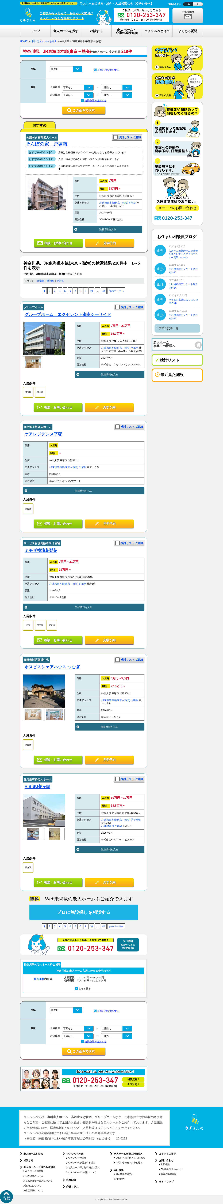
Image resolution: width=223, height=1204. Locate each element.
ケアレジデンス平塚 (43, 434)
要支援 (28, 392)
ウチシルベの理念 (77, 1157)
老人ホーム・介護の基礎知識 (39, 1167)
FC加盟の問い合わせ (171, 1169)
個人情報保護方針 (125, 1174)
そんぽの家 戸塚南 (46, 143)
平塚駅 (134, 348)
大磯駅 (134, 700)
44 (103, 291)
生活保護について (34, 1190)
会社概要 (119, 1170)
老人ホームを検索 (33, 1153)
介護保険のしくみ (34, 1176)
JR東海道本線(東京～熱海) (113, 202)
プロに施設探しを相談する (83, 912)
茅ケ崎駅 (136, 819)
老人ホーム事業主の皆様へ (128, 1153)
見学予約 (109, 243)
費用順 (50, 281)
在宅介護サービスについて (38, 1180)
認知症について (33, 1185)
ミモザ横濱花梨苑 (41, 550)
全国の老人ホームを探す (43, 41)
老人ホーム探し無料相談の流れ (84, 1167)
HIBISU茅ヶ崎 (37, 786)
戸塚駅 (132, 202)
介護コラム (72, 1186)
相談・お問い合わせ (58, 243)
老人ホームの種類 (34, 1171)
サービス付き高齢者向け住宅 (42, 543)
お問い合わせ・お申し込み (129, 1162)
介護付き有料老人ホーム (41, 137)
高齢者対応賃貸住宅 (36, 659)
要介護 (40, 392)
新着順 (41, 281)
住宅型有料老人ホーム (38, 427)
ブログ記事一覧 (168, 328)
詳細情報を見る (107, 229)
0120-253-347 (177, 218)
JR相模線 (106, 826)
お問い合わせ (188, 11)
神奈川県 (39, 978)
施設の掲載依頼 (168, 1174)
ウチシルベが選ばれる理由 (81, 1162)
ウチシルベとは (74, 1153)
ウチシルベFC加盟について (82, 1172)
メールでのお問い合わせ (177, 208)
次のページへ (116, 291)
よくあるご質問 (167, 1153)
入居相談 (165, 1164)
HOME (24, 41)
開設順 (60, 281)
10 (91, 291)
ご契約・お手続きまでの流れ (130, 1157)
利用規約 (120, 1179)
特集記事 (71, 1180)
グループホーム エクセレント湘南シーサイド (68, 314)
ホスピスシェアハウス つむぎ (52, 667)
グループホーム (33, 307)
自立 (28, 625)
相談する (28, 1160)
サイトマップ (166, 1181)
